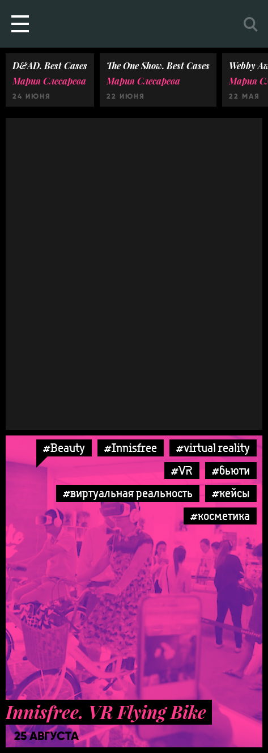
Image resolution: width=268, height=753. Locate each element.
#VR (182, 470)
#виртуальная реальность (128, 493)
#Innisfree (130, 447)
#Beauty (64, 447)
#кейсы (231, 493)
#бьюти (231, 470)
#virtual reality (213, 447)
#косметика (220, 515)
